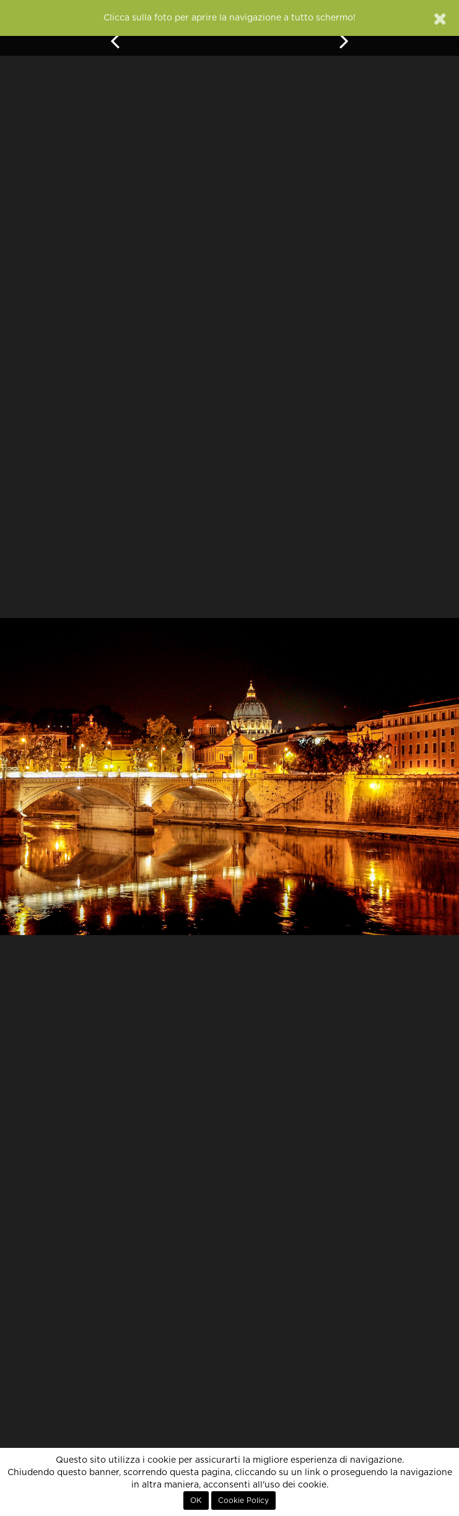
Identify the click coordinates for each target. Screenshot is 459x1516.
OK (196, 1500)
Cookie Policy (243, 1500)
